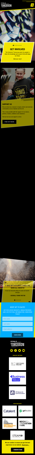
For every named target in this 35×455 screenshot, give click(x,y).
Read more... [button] (25, 445)
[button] (17, 450)
